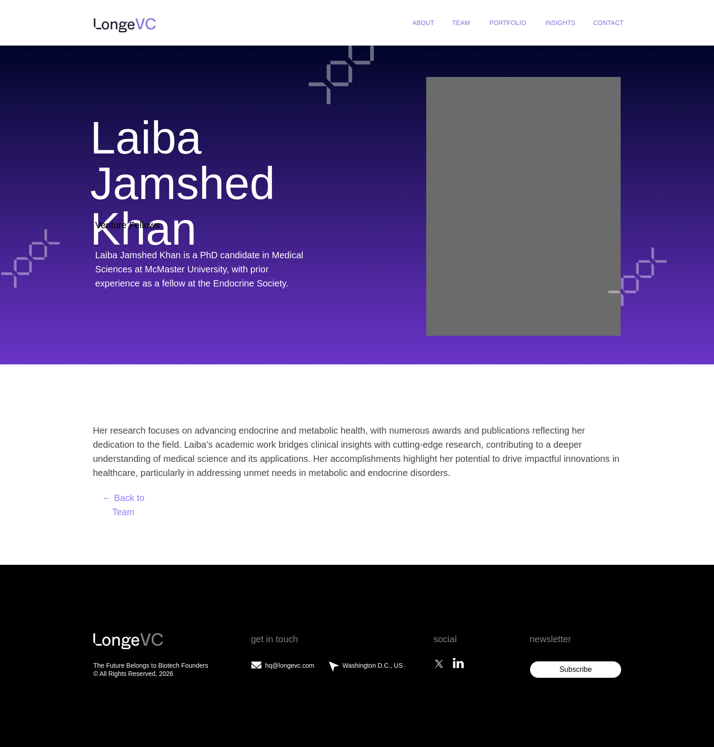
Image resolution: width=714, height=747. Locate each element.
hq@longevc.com (289, 665)
